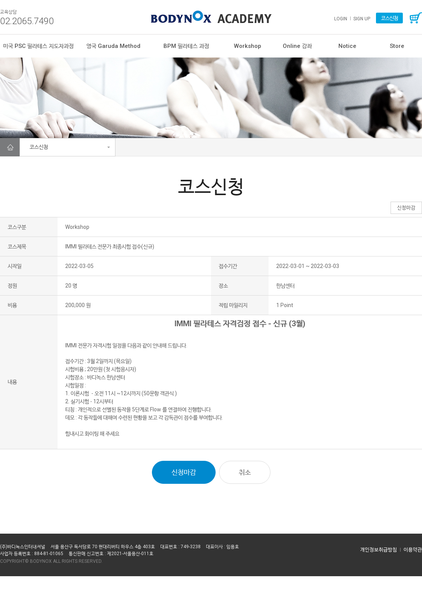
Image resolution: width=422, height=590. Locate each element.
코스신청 (389, 18)
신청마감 (183, 472)
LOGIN (340, 18)
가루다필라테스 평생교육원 (211, 16)
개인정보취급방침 (378, 549)
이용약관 (413, 549)
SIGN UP (361, 18)
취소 (245, 472)
